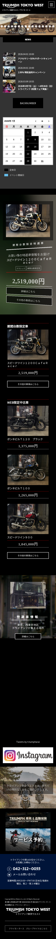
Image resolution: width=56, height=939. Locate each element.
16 (53, 26)
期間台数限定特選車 (26, 243)
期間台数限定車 (32, 268)
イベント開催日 (17, 175)
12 (39, 26)
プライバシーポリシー (22, 905)
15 (50, 26)
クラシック (20, 268)
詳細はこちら (27, 291)
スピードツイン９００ (20, 536)
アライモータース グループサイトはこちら (28, 930)
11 (36, 26)
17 (28, 29)
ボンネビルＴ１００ (18, 486)
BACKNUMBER (28, 103)
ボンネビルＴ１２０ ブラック (25, 437)
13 (43, 26)
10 (33, 26)
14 (46, 26)
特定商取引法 (9, 905)
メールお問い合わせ (21, 874)
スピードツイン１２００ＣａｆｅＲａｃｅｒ (27, 362)
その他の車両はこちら (27, 301)
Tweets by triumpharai (28, 741)
